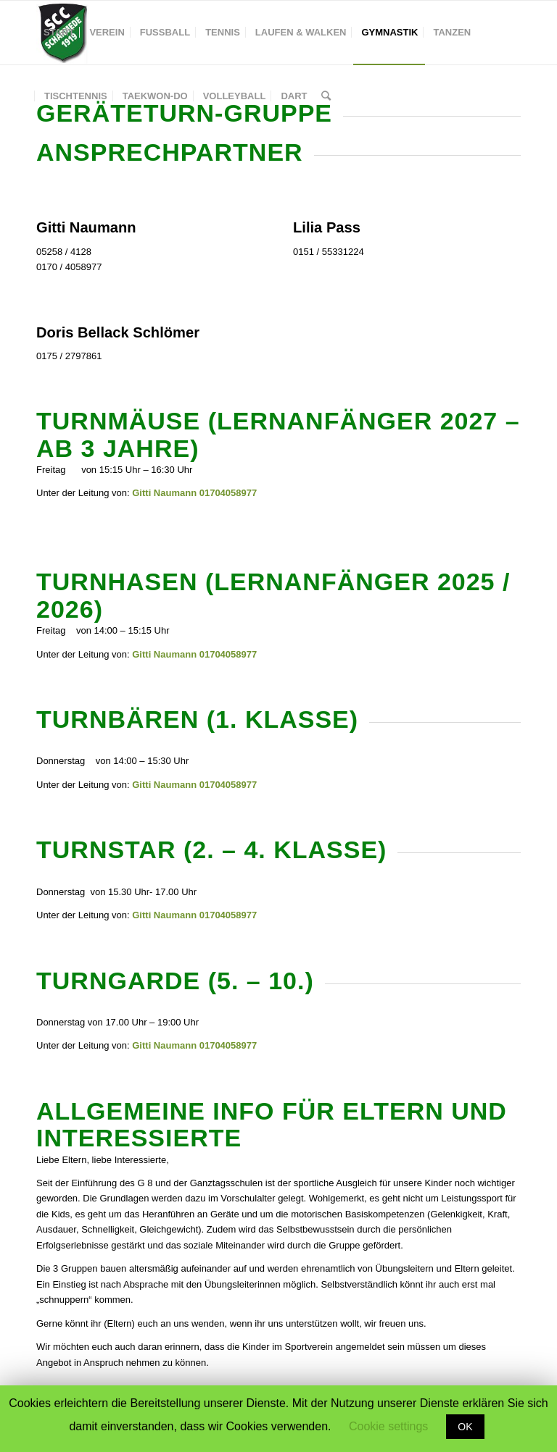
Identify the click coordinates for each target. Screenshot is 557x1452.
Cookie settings (388, 1426)
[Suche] (326, 96)
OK (465, 1426)
